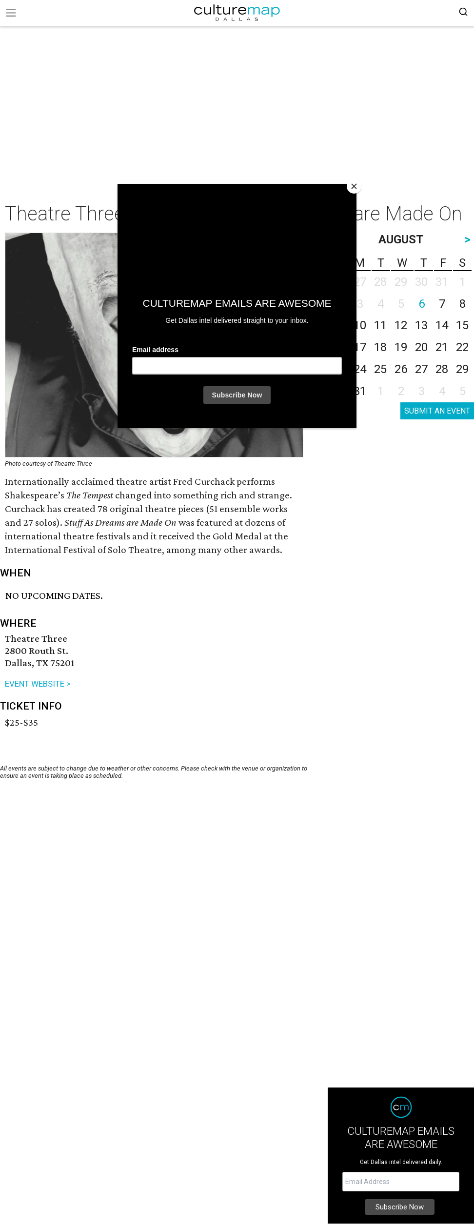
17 (360, 347)
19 (401, 347)
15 (462, 325)
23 (339, 369)
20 (421, 347)
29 (462, 369)
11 (380, 325)
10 (360, 325)
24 (360, 369)
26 (401, 369)
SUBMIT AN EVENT (437, 410)
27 (421, 369)
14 (441, 325)
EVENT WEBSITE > (38, 684)
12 (401, 325)
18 (380, 347)
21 (441, 347)
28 (441, 369)
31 (360, 391)
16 (339, 347)
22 (462, 347)
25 (380, 369)
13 (421, 325)
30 (339, 391)
